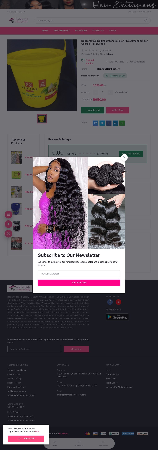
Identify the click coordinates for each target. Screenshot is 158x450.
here (37, 431)
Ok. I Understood (26, 438)
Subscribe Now (79, 282)
